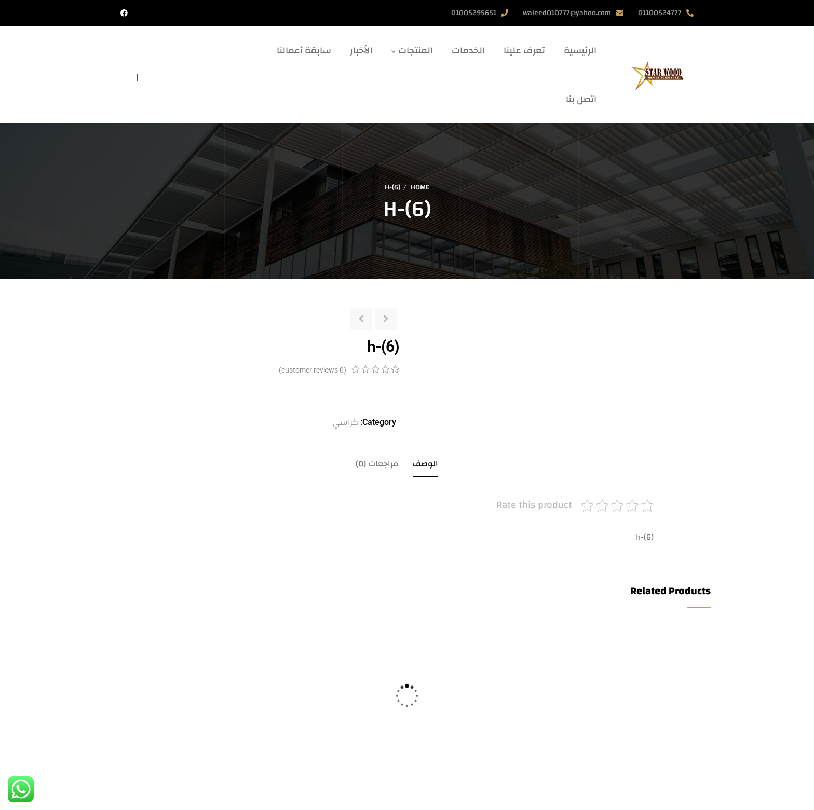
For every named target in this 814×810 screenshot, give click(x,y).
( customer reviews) (312, 370)
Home (420, 187)
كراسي (345, 422)
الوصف (425, 464)
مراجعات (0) (377, 464)
